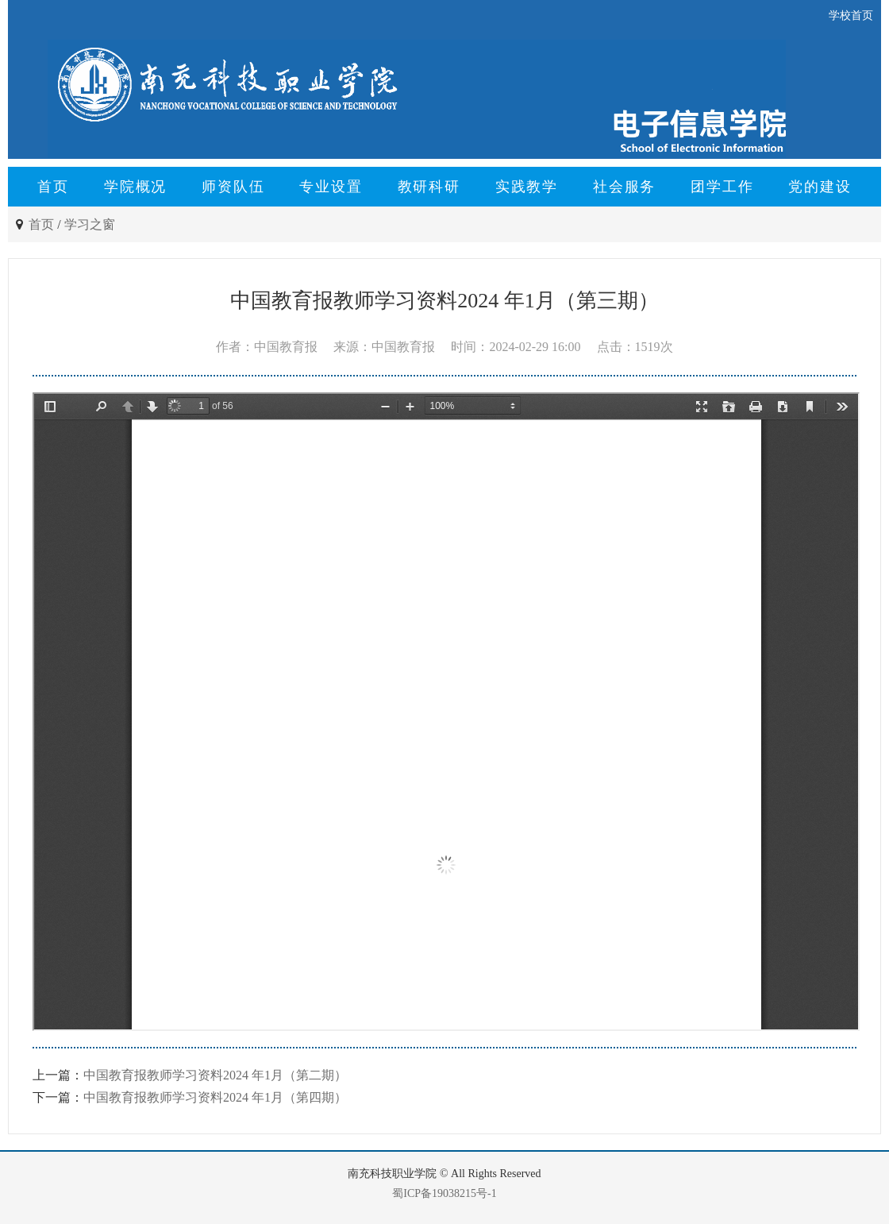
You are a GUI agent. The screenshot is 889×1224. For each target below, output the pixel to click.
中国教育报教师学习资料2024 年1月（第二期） (215, 1075)
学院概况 (135, 187)
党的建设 (819, 187)
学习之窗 (89, 224)
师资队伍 (233, 187)
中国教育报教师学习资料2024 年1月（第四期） (215, 1097)
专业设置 (330, 187)
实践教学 (526, 187)
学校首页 (851, 15)
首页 (53, 187)
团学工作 (722, 187)
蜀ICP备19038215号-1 (444, 1193)
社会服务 (624, 187)
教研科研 (429, 187)
